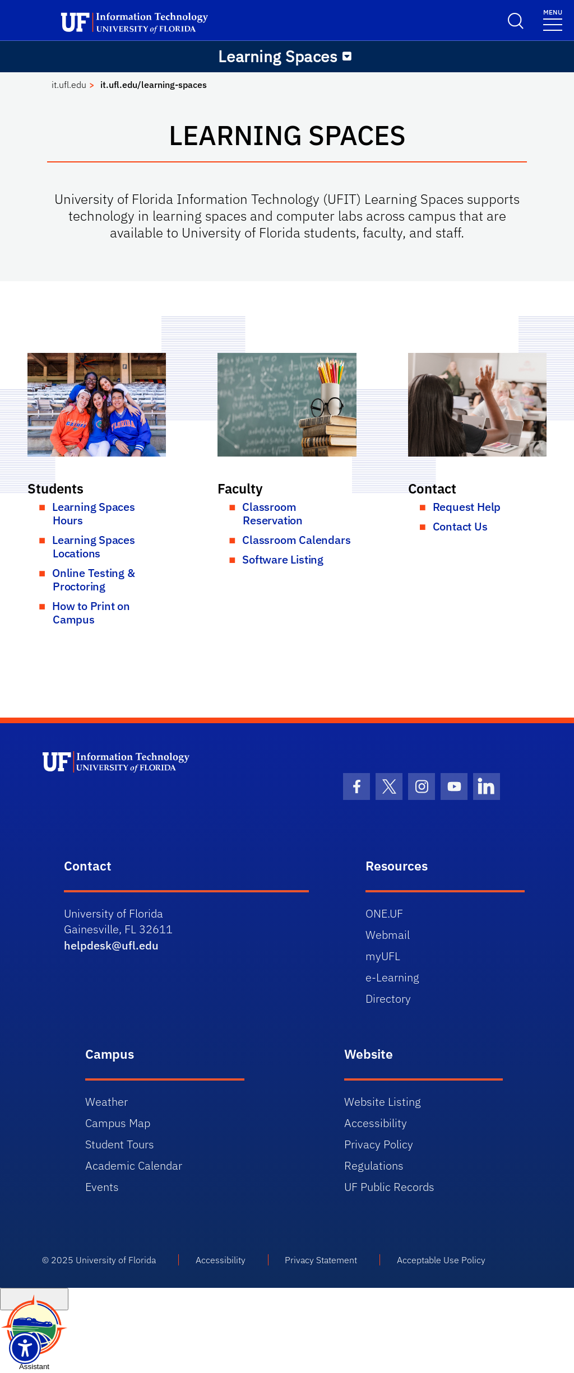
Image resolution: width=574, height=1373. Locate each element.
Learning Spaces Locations (93, 546)
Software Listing (282, 559)
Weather (106, 1101)
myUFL (382, 956)
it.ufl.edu (69, 84)
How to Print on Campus (91, 612)
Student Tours (119, 1144)
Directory (388, 998)
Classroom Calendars (296, 539)
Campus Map (117, 1122)
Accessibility (375, 1122)
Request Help (467, 506)
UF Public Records (389, 1186)
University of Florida (116, 1259)
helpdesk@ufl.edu (111, 945)
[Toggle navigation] (552, 19)
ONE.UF (384, 913)
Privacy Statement (321, 1259)
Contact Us (460, 526)
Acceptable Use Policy (441, 1259)
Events (102, 1186)
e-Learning (392, 977)
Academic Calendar (133, 1165)
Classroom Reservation (272, 513)
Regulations (374, 1165)
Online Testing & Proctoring (93, 579)
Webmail (387, 934)
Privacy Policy (378, 1144)
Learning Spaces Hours (93, 513)
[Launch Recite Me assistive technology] (25, 1348)
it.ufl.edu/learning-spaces (153, 84)
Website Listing (382, 1101)
